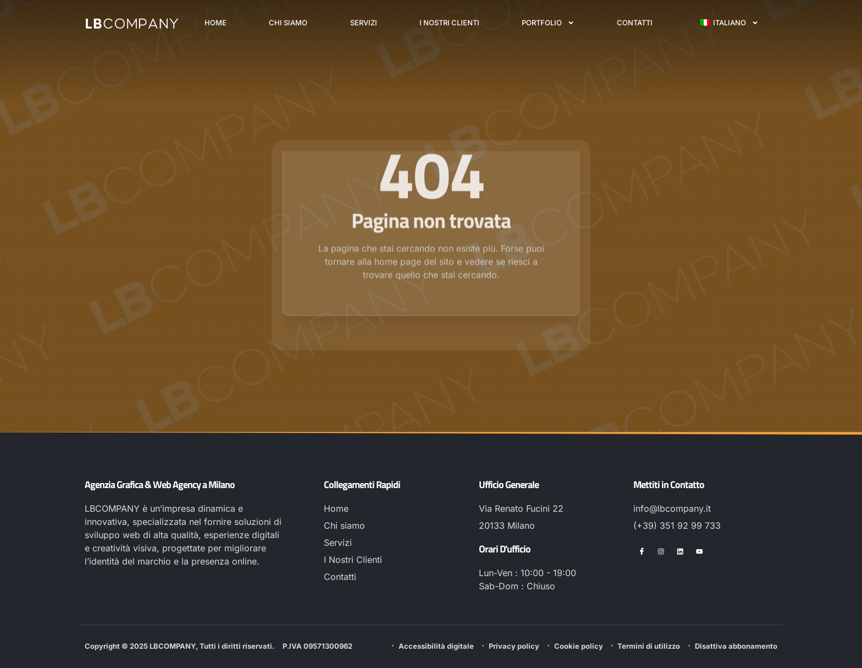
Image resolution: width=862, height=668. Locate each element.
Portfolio (548, 23)
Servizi (363, 22)
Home (215, 22)
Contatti (635, 22)
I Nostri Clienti (449, 22)
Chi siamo (288, 22)
